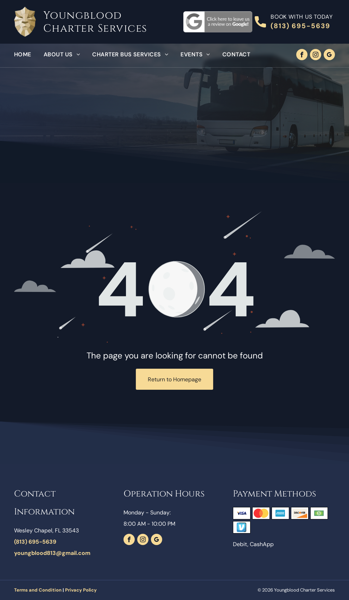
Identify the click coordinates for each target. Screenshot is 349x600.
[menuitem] (29, 54)
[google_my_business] (329, 55)
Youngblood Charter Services (95, 22)
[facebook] (301, 55)
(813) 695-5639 (300, 25)
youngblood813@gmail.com (52, 553)
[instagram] (315, 55)
